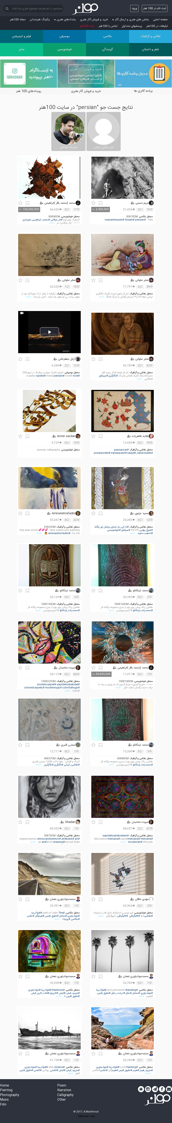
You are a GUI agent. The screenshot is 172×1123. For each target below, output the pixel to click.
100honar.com (86, 1116)
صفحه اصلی (160, 19)
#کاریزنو (54, 993)
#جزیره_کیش (73, 993)
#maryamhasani (114, 219)
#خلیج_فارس (52, 916)
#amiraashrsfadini (59, 533)
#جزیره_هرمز (146, 1070)
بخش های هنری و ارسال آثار (130, 19)
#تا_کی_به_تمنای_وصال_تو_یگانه (111, 527)
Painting (6, 1090)
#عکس (30, 916)
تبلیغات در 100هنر (157, 26)
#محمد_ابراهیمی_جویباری (36, 219)
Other (61, 1099)
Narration (64, 1090)
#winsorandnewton (49, 838)
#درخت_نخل (118, 993)
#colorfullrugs (71, 687)
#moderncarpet (46, 684)
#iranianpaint (119, 453)
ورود (134, 8)
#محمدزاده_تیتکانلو (143, 610)
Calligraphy (65, 1095)
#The (62, 912)
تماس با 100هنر (108, 26)
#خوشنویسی (114, 530)
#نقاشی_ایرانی (72, 764)
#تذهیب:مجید (145, 533)
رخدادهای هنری (65, 19)
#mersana (147, 838)
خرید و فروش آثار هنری (94, 19)
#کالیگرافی (134, 916)
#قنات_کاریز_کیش (40, 993)
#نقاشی (148, 916)
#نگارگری (113, 375)
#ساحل (63, 916)
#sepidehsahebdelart (115, 835)
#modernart (135, 842)
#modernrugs (53, 687)
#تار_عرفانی (57, 219)
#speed (41, 375)
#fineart (129, 219)
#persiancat (121, 449)
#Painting (132, 1067)
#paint (70, 838)
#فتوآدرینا (36, 912)
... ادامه (53, 223)
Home (4, 1085)
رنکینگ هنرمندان (40, 19)
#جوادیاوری (73, 916)
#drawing (59, 842)
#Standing (131, 990)
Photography (9, 1095)
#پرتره (67, 919)
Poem (61, 1085)
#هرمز (136, 1070)
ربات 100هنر (87, 26)
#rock (76, 375)
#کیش (62, 993)
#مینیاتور (103, 375)
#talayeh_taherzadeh (140, 453)
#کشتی (54, 1070)
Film (3, 1104)
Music (4, 1099)
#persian (140, 219)
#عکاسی (75, 919)
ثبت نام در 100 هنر (154, 8)
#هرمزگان (39, 916)
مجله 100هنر (18, 19)
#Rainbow (58, 990)
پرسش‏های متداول (132, 26)
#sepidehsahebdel (68, 684)
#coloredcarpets (34, 687)
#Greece (59, 1067)
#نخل (129, 993)
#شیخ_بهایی (146, 530)
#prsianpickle (102, 453)
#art (77, 838)
